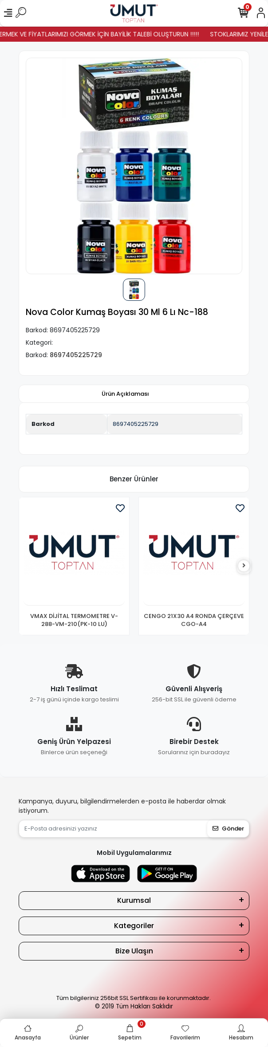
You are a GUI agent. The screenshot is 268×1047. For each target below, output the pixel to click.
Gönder (228, 828)
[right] (244, 566)
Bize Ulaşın (134, 951)
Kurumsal (134, 900)
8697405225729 (135, 424)
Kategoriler (134, 926)
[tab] (125, 394)
